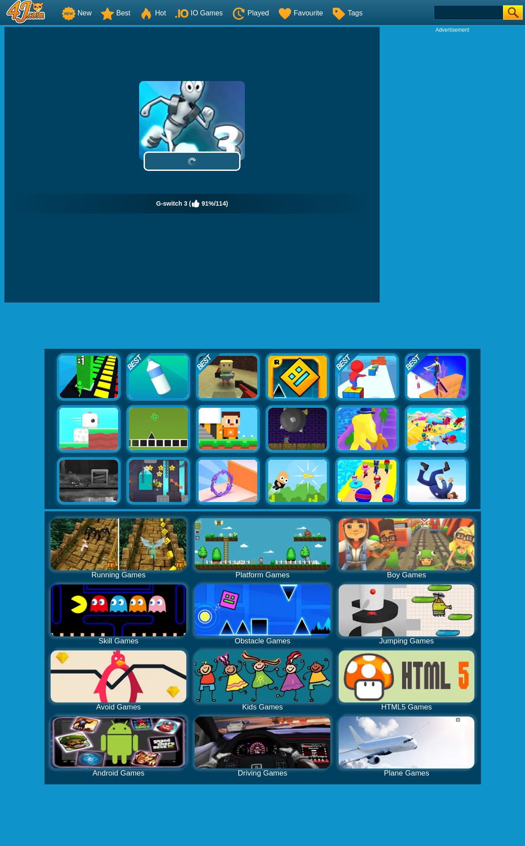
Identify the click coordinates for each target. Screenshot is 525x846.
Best (115, 13)
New (77, 13)
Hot (152, 13)
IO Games (199, 13)
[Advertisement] (452, 88)
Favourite (300, 13)
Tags (347, 13)
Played (250, 13)
